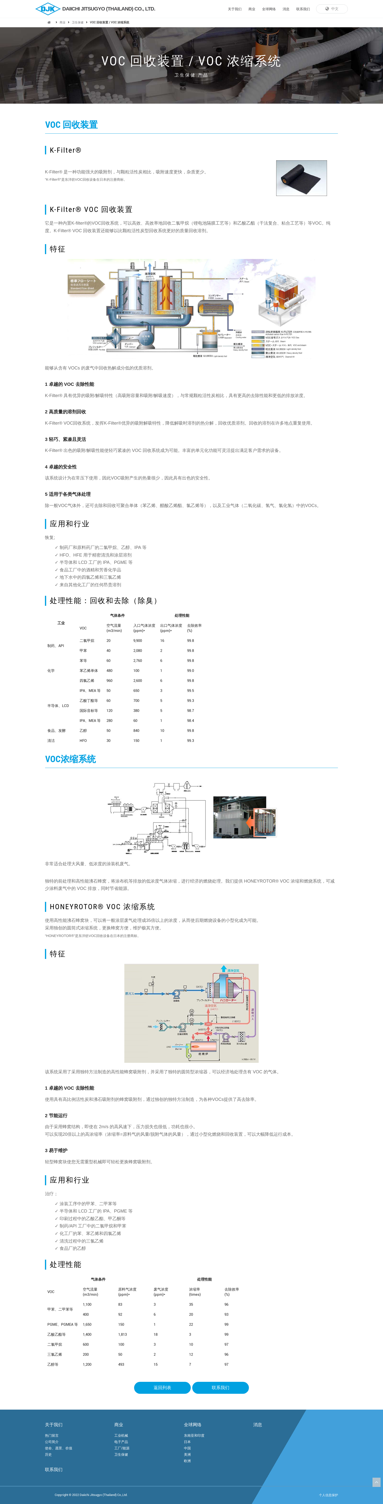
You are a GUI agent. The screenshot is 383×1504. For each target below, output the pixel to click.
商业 (251, 9)
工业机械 (121, 1435)
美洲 (187, 1454)
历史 (48, 1454)
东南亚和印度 (194, 1435)
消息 (286, 9)
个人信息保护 (328, 1495)
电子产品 (121, 1442)
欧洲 (187, 1461)
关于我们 (235, 9)
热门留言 (52, 1435)
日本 (187, 1442)
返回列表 (162, 1387)
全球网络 (269, 9)
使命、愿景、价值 (58, 1448)
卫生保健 (78, 22)
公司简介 (52, 1442)
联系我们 (303, 9)
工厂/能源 (121, 1448)
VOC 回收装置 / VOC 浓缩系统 (109, 22)
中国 (187, 1448)
